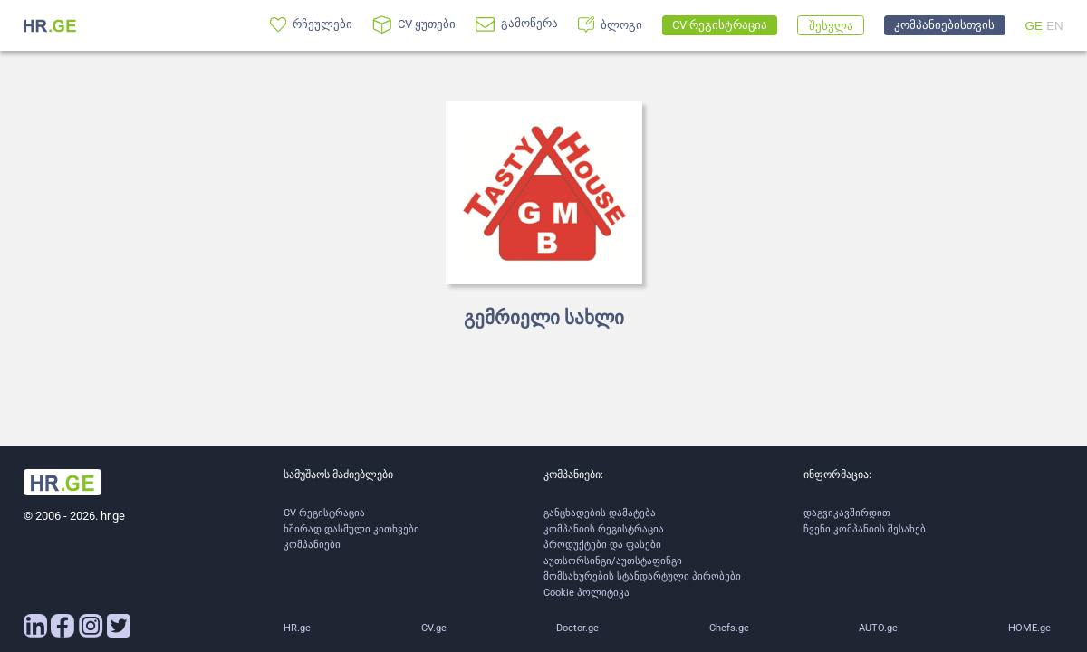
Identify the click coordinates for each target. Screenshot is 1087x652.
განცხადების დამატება (600, 513)
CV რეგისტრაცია (324, 513)
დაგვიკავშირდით (846, 513)
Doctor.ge (577, 628)
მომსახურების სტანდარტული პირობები (642, 576)
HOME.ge (1029, 628)
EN (1054, 26)
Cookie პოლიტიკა (587, 593)
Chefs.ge (729, 628)
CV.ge (434, 628)
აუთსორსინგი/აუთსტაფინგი (613, 561)
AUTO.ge (878, 628)
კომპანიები (312, 545)
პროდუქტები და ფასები (602, 545)
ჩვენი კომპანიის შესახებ (864, 529)
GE (1034, 26)
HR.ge (297, 628)
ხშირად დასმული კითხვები (351, 529)
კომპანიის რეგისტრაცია (604, 529)
